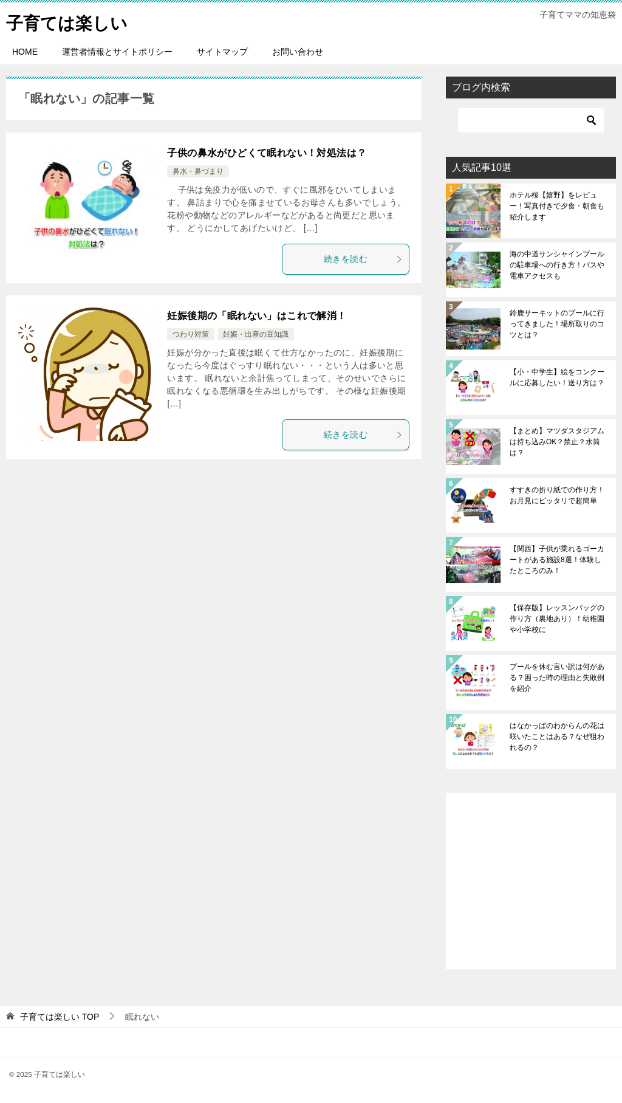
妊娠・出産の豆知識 (256, 334)
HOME (25, 52)
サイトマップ (222, 52)
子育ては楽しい (71, 21)
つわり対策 (191, 334)
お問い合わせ (297, 52)
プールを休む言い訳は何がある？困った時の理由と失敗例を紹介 (557, 677)
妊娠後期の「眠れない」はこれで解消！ (256, 316)
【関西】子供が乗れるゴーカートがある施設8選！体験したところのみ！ (557, 560)
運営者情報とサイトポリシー (117, 52)
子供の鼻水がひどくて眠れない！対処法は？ (266, 153)
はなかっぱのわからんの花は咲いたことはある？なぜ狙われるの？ (557, 736)
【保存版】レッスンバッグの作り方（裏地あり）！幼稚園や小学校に (557, 618)
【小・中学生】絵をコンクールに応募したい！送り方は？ (557, 377)
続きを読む (363, 259)
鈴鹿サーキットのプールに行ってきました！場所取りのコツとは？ (557, 324)
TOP (59, 1017)
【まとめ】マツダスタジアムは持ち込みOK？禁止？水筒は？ (557, 442)
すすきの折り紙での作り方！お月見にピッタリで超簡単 (557, 495)
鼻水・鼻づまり (198, 171)
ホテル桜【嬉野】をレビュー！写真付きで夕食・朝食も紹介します (557, 206)
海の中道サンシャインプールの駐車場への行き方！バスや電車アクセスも (557, 265)
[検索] (531, 120)
